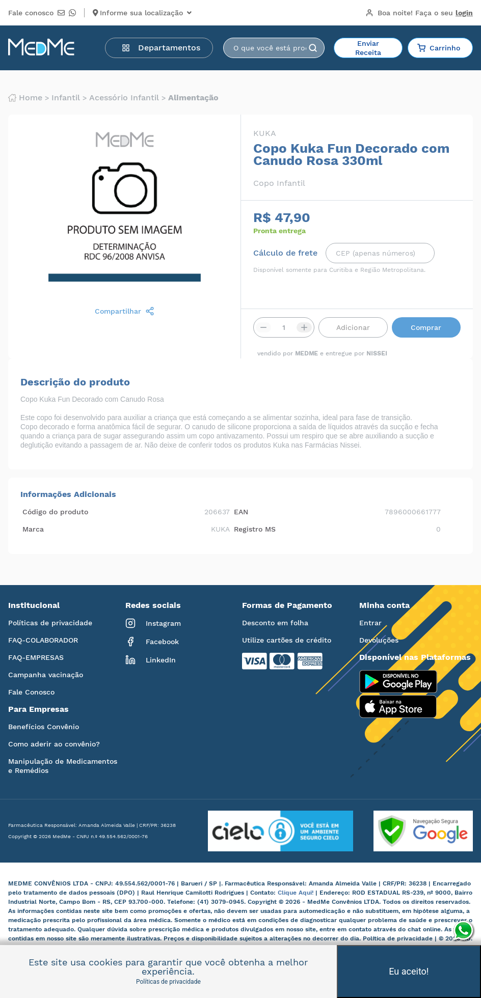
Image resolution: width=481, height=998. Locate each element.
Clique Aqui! (296, 892)
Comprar (426, 327)
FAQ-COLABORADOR (43, 640)
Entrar (370, 623)
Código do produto (55, 512)
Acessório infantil (124, 97)
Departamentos (161, 47)
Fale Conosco (31, 692)
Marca (33, 529)
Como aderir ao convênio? (54, 744)
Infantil (65, 97)
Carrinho (438, 48)
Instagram (153, 623)
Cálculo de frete (285, 253)
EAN (241, 512)
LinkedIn (150, 660)
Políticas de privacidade (50, 623)
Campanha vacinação (45, 675)
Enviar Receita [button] (368, 48)
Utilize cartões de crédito (286, 640)
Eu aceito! (409, 971)
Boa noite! (419, 12)
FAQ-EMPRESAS (36, 657)
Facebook (152, 641)
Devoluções (378, 640)
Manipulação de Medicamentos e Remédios (62, 765)
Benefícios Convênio (43, 727)
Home (25, 97)
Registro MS (255, 529)
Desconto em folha (275, 623)
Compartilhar (124, 311)
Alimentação (193, 97)
